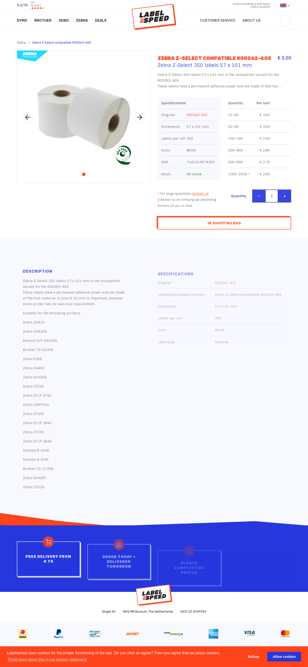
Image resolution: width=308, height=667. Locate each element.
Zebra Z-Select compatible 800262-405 (61, 42)
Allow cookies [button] (284, 657)
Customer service (217, 20)
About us (252, 20)
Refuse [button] (253, 657)
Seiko (64, 20)
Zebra (82, 20)
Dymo (22, 20)
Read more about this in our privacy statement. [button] (48, 659)
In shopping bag (224, 224)
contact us (200, 195)
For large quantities (183, 195)
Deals (101, 20)
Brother (42, 20)
